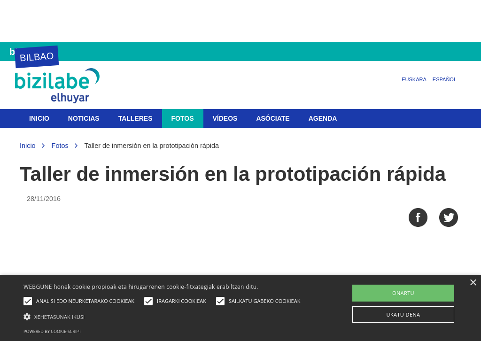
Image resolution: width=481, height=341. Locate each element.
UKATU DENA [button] (403, 314)
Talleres (135, 118)
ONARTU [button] (403, 292)
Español (445, 79)
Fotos (182, 118)
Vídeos (225, 118)
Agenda (323, 118)
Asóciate (272, 118)
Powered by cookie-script (52, 331)
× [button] (472, 283)
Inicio (39, 118)
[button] (164, 316)
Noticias (84, 118)
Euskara (414, 79)
